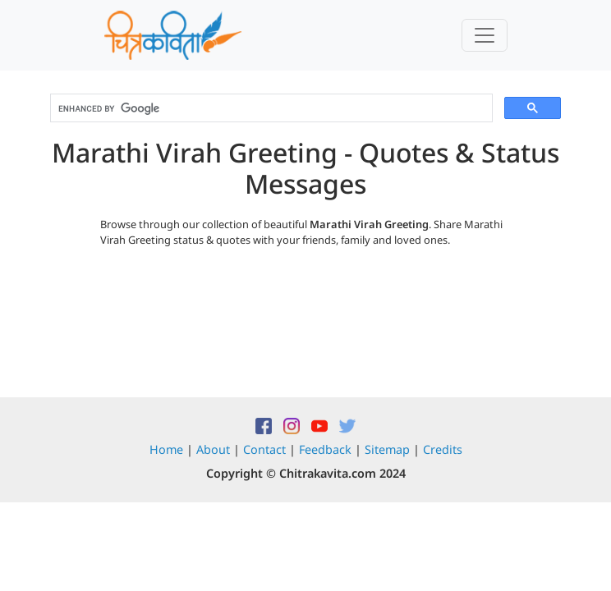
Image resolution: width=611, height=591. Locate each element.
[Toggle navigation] (485, 35)
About (213, 449)
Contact (264, 449)
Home (166, 449)
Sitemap (387, 449)
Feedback (325, 449)
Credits (442, 449)
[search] (269, 108)
